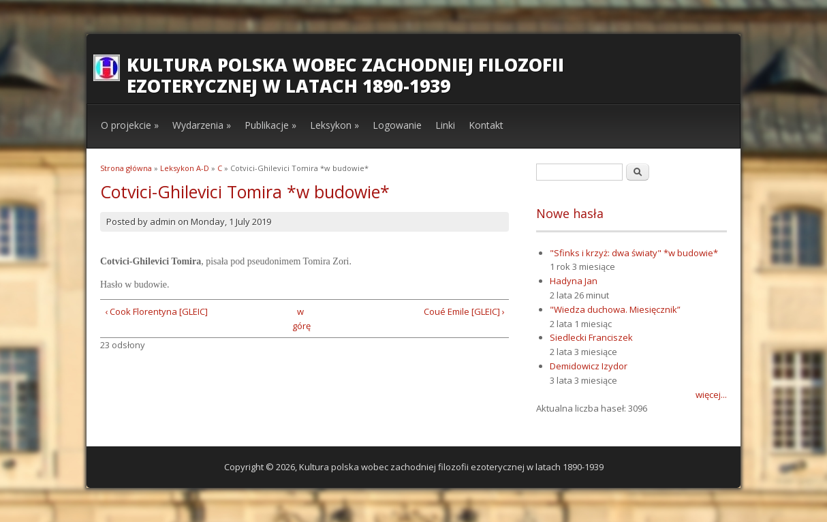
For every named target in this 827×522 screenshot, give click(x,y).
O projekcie (130, 125)
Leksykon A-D (184, 168)
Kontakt (486, 125)
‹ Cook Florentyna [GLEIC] (156, 311)
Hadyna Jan (573, 281)
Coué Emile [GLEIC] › (464, 311)
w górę (300, 318)
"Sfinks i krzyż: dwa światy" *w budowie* (634, 253)
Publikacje (270, 125)
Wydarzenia (201, 125)
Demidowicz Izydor (588, 366)
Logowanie (397, 125)
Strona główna (126, 168)
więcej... (711, 394)
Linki (445, 125)
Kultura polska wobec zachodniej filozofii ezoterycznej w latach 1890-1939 (345, 75)
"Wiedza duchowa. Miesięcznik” (615, 309)
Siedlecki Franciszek (591, 337)
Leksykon (334, 125)
